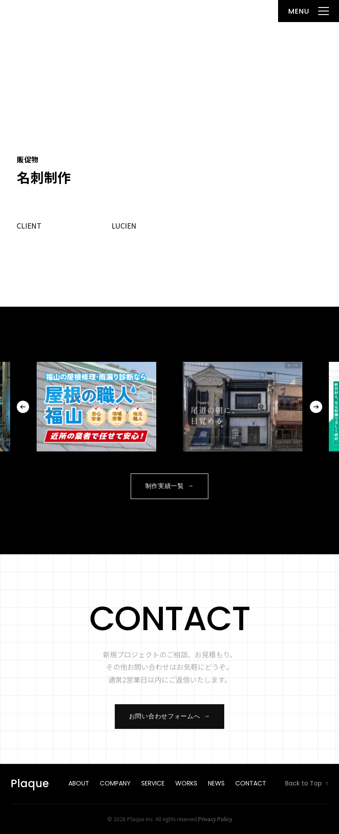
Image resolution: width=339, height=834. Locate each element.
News (216, 783)
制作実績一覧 (169, 486)
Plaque (27, 11)
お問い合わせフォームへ (169, 719)
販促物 (27, 159)
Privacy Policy (215, 819)
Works (186, 783)
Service (153, 783)
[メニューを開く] (308, 11)
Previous (23, 407)
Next (316, 407)
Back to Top (306, 783)
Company (115, 783)
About (78, 783)
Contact (250, 783)
